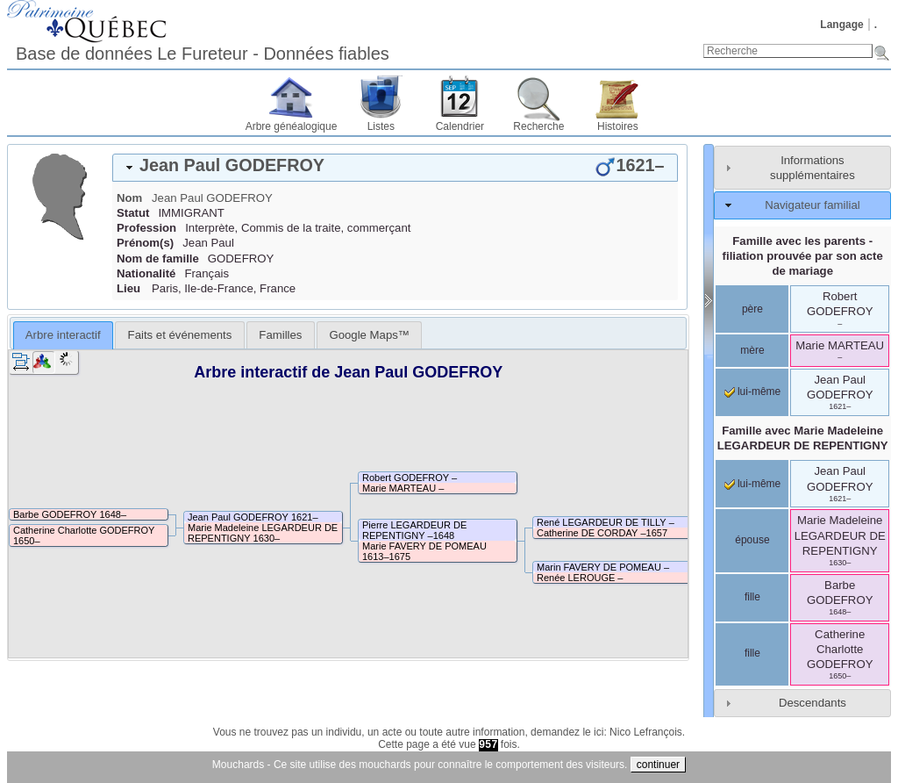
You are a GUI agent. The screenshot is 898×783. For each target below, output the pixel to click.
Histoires (617, 126)
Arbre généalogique (292, 126)
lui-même (752, 391)
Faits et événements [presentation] (180, 334)
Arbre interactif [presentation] (63, 334)
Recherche (538, 126)
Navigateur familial (812, 205)
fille (752, 597)
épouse (752, 540)
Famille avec (802, 438)
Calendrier (460, 126)
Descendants (812, 702)
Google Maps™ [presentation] (369, 334)
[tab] (395, 168)
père (752, 309)
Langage (841, 24)
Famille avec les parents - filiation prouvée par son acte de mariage (803, 255)
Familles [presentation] (280, 334)
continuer (658, 764)
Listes (381, 126)
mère (752, 350)
